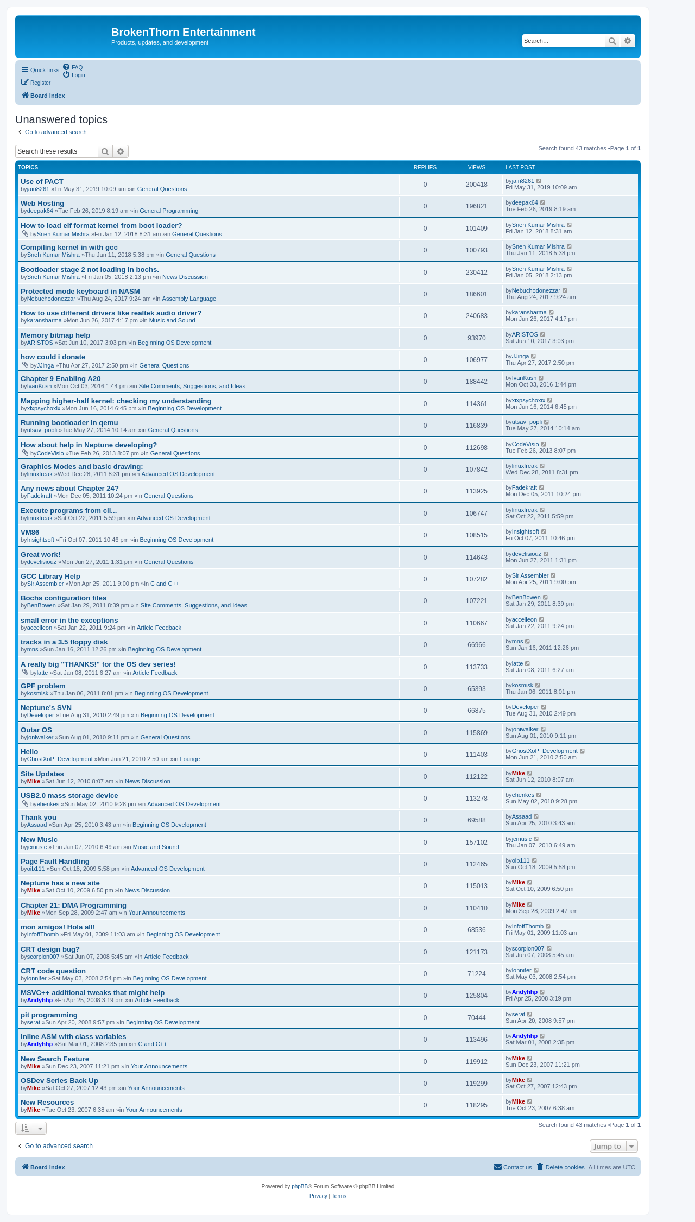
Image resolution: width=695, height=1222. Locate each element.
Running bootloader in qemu (69, 423)
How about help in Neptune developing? (89, 445)
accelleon (39, 627)
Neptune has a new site (60, 883)
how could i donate (53, 357)
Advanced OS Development (178, 474)
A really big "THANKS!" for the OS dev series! (98, 664)
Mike (33, 781)
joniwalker (40, 737)
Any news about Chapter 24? (70, 488)
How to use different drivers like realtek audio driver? (111, 313)
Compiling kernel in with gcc (69, 247)
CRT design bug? (50, 949)
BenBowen (41, 605)
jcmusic (37, 847)
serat (33, 1022)
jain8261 (38, 189)
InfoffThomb (43, 934)
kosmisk (38, 693)
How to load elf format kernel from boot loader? (101, 225)
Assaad (37, 824)
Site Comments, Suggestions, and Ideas (192, 386)
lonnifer (37, 978)
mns (33, 649)
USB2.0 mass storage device (69, 796)
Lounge (190, 759)
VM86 (30, 532)
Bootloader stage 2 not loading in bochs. (90, 269)
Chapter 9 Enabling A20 (61, 379)
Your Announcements (157, 912)
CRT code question (53, 971)
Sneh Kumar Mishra (63, 234)
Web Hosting (42, 203)
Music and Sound (172, 320)
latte (42, 672)
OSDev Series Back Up (59, 1081)
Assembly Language (189, 298)
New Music (39, 839)
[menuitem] (72, 67)
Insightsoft (40, 539)
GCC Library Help (50, 576)
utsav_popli (42, 430)
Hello (29, 752)
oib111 (36, 868)
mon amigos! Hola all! (58, 927)
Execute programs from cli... (69, 510)
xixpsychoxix (44, 408)
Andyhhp (40, 1000)
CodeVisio (50, 453)
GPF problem (43, 686)
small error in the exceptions (69, 620)
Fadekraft (39, 495)
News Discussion (185, 277)
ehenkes (48, 804)
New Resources (47, 1102)
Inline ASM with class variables (73, 1037)
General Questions (162, 189)
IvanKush (39, 386)
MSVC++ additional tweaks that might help (93, 993)
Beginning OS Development (175, 342)
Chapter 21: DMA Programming (74, 905)
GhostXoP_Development (60, 759)
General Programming (169, 210)
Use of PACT (42, 182)
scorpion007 (43, 956)
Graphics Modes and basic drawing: (82, 467)
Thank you (38, 817)
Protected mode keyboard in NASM (80, 291)
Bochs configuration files (63, 598)
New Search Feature (55, 1059)
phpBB (300, 1186)
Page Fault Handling (55, 861)
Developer (40, 715)
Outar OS (36, 730)
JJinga (45, 365)
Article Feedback (159, 627)
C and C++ (164, 583)
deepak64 (40, 210)
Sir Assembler (45, 583)
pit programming (49, 1015)
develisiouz (41, 562)
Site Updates (42, 774)
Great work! (40, 554)
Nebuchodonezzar (51, 298)
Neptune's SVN (46, 708)
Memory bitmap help (55, 335)
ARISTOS (40, 342)
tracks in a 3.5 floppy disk (64, 642)
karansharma (44, 320)
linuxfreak (40, 474)
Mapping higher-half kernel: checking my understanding (116, 401)
